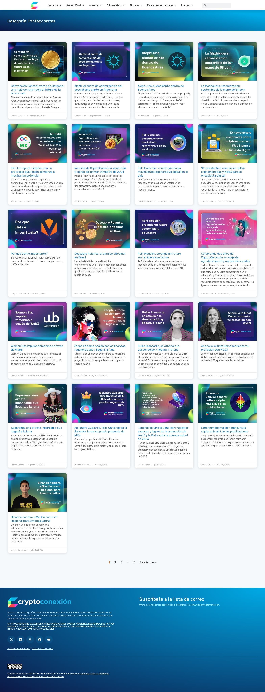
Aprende (95, 5)
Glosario (136, 5)
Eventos (187, 5)
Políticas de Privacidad (18, 647)
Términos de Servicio (42, 647)
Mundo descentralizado (161, 5)
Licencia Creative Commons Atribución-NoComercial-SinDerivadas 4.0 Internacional (58, 674)
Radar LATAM (75, 5)
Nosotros (54, 5)
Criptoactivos (116, 5)
